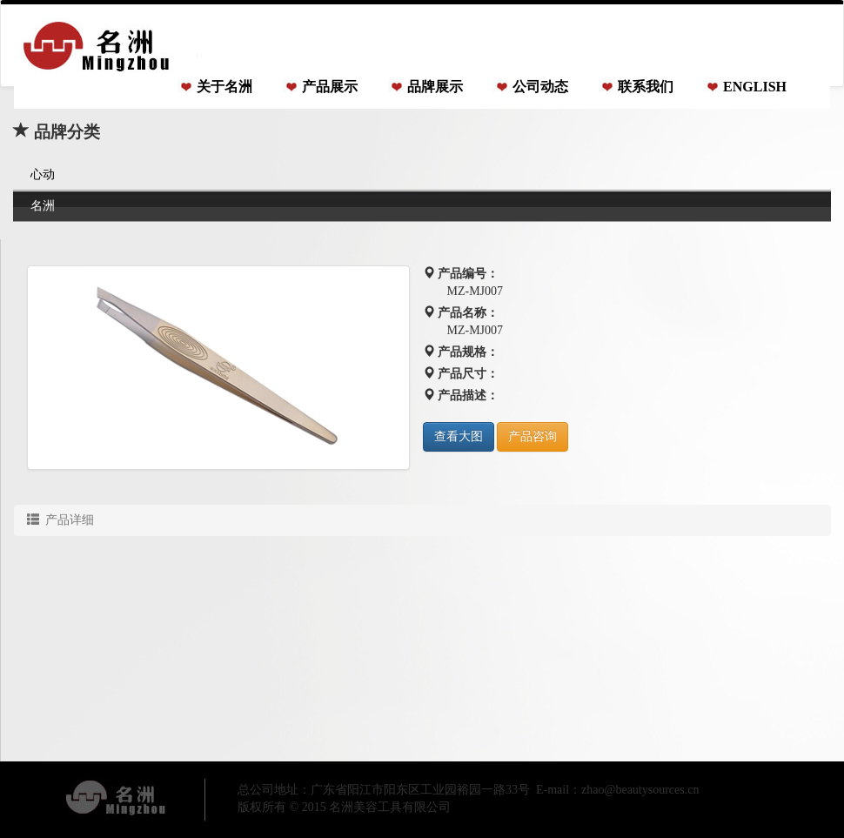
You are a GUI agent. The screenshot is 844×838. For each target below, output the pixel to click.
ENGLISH (755, 86)
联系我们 (645, 86)
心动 (42, 174)
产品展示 (330, 86)
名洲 (42, 205)
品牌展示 (435, 86)
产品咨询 (532, 436)
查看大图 (458, 436)
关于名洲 (224, 86)
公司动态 (540, 86)
